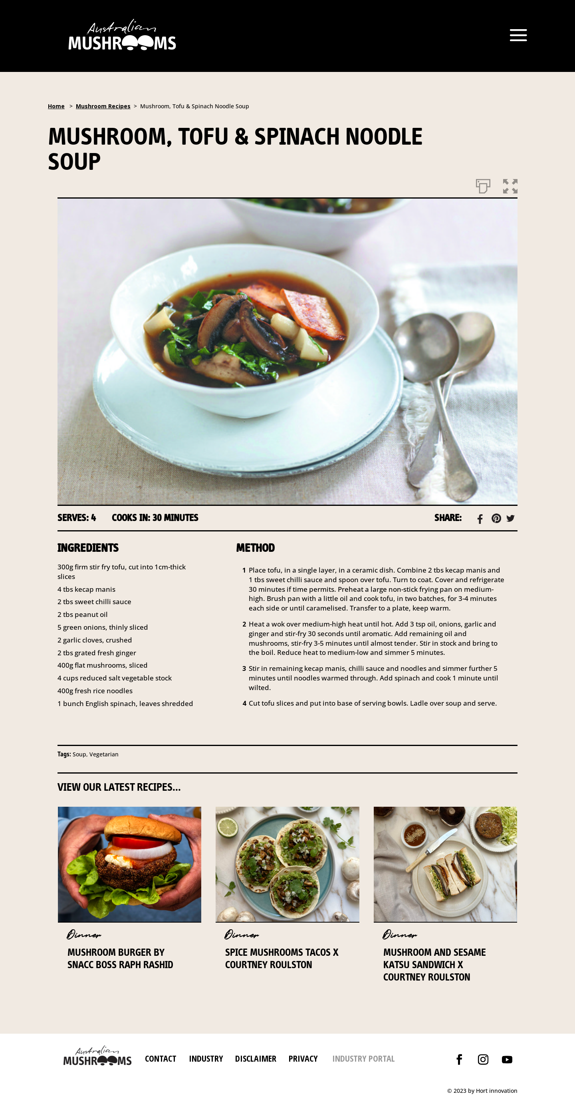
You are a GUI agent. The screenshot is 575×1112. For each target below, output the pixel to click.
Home (56, 106)
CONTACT (160, 1058)
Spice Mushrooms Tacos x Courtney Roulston (282, 958)
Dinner (84, 935)
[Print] (483, 184)
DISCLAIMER (254, 1058)
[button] (510, 184)
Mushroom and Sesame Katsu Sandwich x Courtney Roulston (434, 964)
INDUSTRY (206, 1058)
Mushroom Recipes (103, 106)
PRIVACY (303, 1058)
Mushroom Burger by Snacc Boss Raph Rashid (120, 958)
